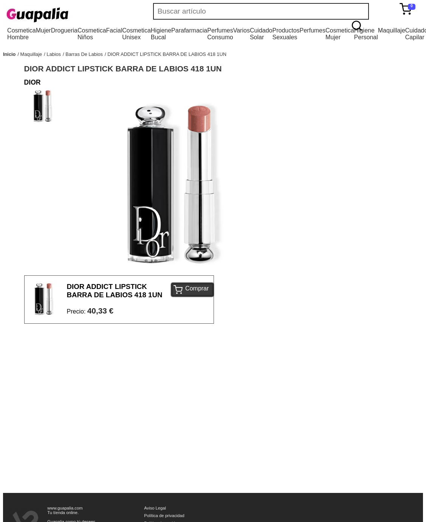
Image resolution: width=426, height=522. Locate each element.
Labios (53, 54)
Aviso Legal (155, 508)
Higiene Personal (366, 33)
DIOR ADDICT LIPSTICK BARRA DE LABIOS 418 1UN (166, 54)
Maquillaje (391, 30)
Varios (241, 30)
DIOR (32, 82)
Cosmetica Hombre (21, 33)
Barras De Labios (84, 54)
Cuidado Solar (261, 33)
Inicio (9, 54)
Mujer (43, 30)
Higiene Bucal (161, 33)
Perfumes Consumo (220, 33)
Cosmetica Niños (91, 33)
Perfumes (312, 30)
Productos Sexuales (286, 33)
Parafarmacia (189, 30)
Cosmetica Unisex (136, 33)
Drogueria (64, 30)
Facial (114, 30)
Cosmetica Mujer (339, 33)
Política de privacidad (164, 515)
